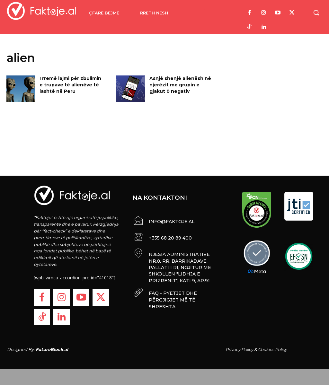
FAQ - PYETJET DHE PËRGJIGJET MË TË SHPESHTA (172, 297)
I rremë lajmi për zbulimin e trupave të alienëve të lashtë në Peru (70, 84)
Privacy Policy (239, 349)
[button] (316, 12)
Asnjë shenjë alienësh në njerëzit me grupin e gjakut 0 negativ (180, 84)
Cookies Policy (272, 349)
